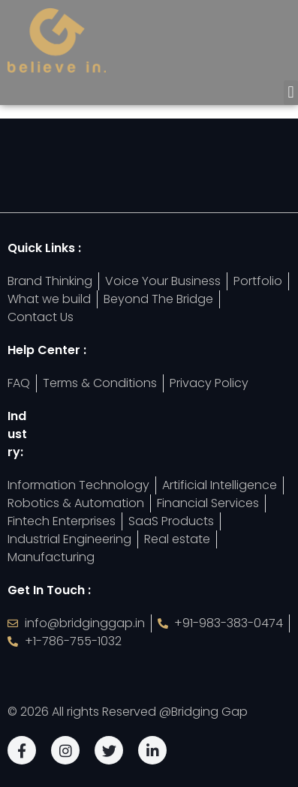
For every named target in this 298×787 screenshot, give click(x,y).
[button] (291, 92)
